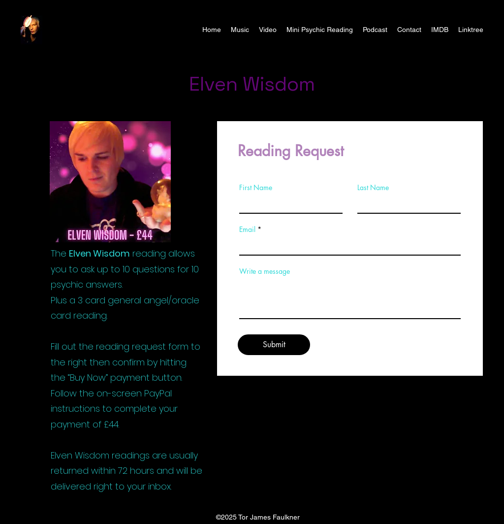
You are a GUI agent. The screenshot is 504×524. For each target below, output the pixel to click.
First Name (255, 187)
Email (247, 229)
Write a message (264, 271)
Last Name (373, 187)
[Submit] (274, 344)
